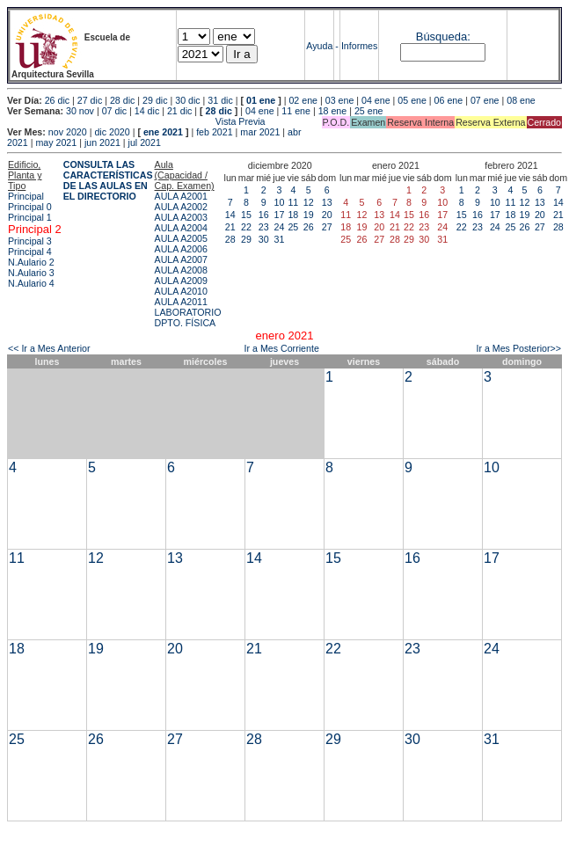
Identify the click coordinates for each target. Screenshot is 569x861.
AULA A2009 (181, 280)
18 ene (332, 111)
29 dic (154, 100)
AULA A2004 (181, 228)
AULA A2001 (181, 196)
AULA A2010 (181, 291)
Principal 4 (30, 251)
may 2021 (56, 142)
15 (246, 214)
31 (279, 239)
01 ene (260, 100)
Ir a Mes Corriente (281, 348)
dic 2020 (111, 132)
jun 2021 (102, 142)
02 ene (302, 100)
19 (308, 214)
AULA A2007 (181, 259)
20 (327, 214)
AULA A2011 (181, 301)
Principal (26, 196)
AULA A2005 (181, 238)
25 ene (368, 111)
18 (293, 214)
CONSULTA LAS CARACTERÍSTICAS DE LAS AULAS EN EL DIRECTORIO (108, 180)
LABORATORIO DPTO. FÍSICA (188, 317)
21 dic (179, 111)
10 (279, 202)
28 (230, 239)
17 (279, 214)
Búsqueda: (443, 36)
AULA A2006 (181, 249)
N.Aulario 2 (31, 262)
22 (246, 227)
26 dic (57, 100)
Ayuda (319, 45)
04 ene (375, 100)
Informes (359, 45)
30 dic (187, 100)
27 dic (89, 100)
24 (279, 227)
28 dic (122, 100)
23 (264, 227)
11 (293, 202)
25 (293, 227)
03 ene (339, 100)
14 (230, 214)
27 (327, 227)
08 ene (521, 100)
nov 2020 (67, 132)
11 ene (295, 111)
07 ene (485, 100)
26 (308, 227)
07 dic (114, 111)
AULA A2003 (181, 217)
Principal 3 (30, 241)
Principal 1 (30, 217)
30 (264, 239)
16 (264, 214)
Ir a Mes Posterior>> (518, 348)
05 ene (412, 100)
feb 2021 (214, 132)
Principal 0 (30, 206)
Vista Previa (136, 121)
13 (327, 202)
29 (246, 239)
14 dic (147, 111)
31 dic (220, 100)
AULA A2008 (181, 270)
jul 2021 (144, 142)
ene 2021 (163, 132)
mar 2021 (260, 132)
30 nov (80, 111)
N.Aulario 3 (31, 272)
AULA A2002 (181, 206)
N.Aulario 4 (31, 283)
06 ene (448, 100)
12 (308, 202)
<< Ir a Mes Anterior (49, 348)
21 (230, 227)
